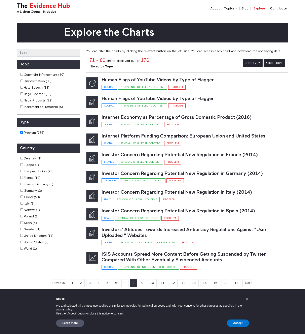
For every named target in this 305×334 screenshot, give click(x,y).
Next (248, 283)
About (215, 8)
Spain (108, 218)
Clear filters (274, 63)
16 (215, 283)
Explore (259, 8)
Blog (245, 8)
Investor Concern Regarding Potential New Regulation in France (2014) (180, 155)
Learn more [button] (70, 323)
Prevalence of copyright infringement (148, 242)
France (109, 162)
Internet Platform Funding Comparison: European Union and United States (183, 136)
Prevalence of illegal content (142, 87)
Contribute (278, 8)
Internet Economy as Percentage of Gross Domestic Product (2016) (177, 117)
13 (183, 283)
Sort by (251, 63)
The (43, 6)
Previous (58, 283)
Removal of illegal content (140, 124)
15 (205, 283)
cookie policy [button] (64, 309)
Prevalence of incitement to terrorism (148, 267)
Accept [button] (238, 323)
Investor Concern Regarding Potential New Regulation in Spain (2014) (178, 211)
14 (194, 283)
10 (152, 283)
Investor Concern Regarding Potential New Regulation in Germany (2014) (182, 173)
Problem (177, 87)
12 (173, 283)
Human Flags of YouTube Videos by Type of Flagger (158, 80)
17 (226, 283)
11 (162, 283)
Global (109, 87)
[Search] (48, 53)
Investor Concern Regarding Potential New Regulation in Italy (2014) (177, 192)
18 (236, 283)
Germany (110, 181)
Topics (229, 8)
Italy (107, 199)
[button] (247, 299)
